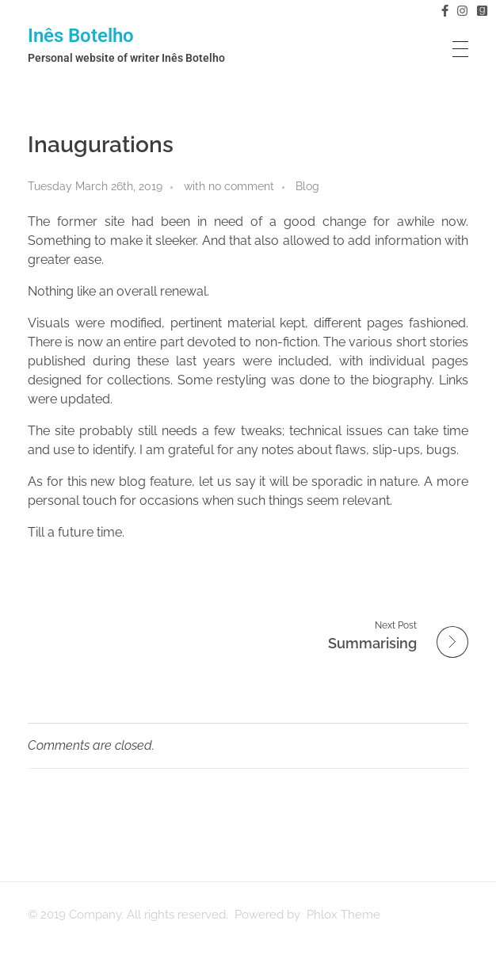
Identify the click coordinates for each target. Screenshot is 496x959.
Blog (307, 186)
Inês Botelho (81, 36)
